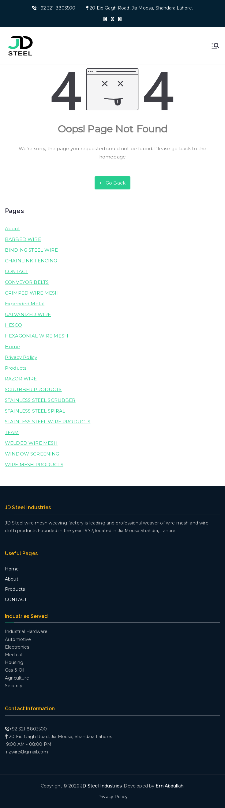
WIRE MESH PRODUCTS (34, 464)
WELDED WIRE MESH (31, 443)
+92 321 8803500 (56, 8)
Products (15, 368)
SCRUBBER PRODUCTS (33, 389)
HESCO (13, 325)
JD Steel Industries (101, 786)
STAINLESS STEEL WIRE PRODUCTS (47, 422)
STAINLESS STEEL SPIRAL (35, 411)
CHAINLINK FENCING (31, 261)
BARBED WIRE (23, 239)
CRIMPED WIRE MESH (32, 293)
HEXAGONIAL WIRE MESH (36, 336)
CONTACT (16, 271)
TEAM (12, 432)
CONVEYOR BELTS (27, 282)
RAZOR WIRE (21, 379)
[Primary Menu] (215, 45)
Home (12, 346)
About (12, 228)
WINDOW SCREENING (32, 454)
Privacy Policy (21, 357)
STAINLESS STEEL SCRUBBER (40, 400)
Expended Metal (24, 304)
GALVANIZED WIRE (28, 314)
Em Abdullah (169, 786)
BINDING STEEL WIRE (31, 250)
